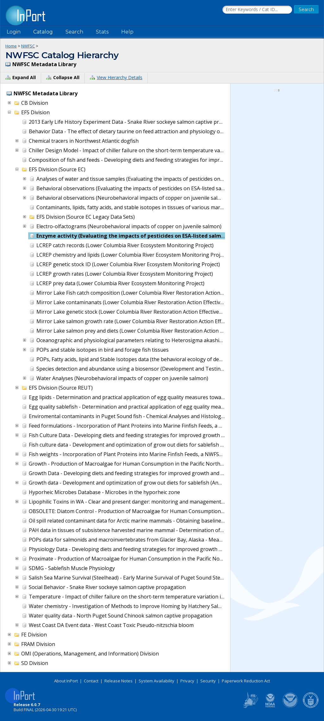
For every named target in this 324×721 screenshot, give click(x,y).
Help (127, 32)
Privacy (187, 681)
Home (11, 46)
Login (14, 32)
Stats (102, 32)
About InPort (66, 681)
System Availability (156, 681)
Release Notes (118, 681)
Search (74, 32)
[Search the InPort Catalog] (257, 10)
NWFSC (28, 46)
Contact (91, 681)
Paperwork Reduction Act (246, 681)
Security (208, 681)
